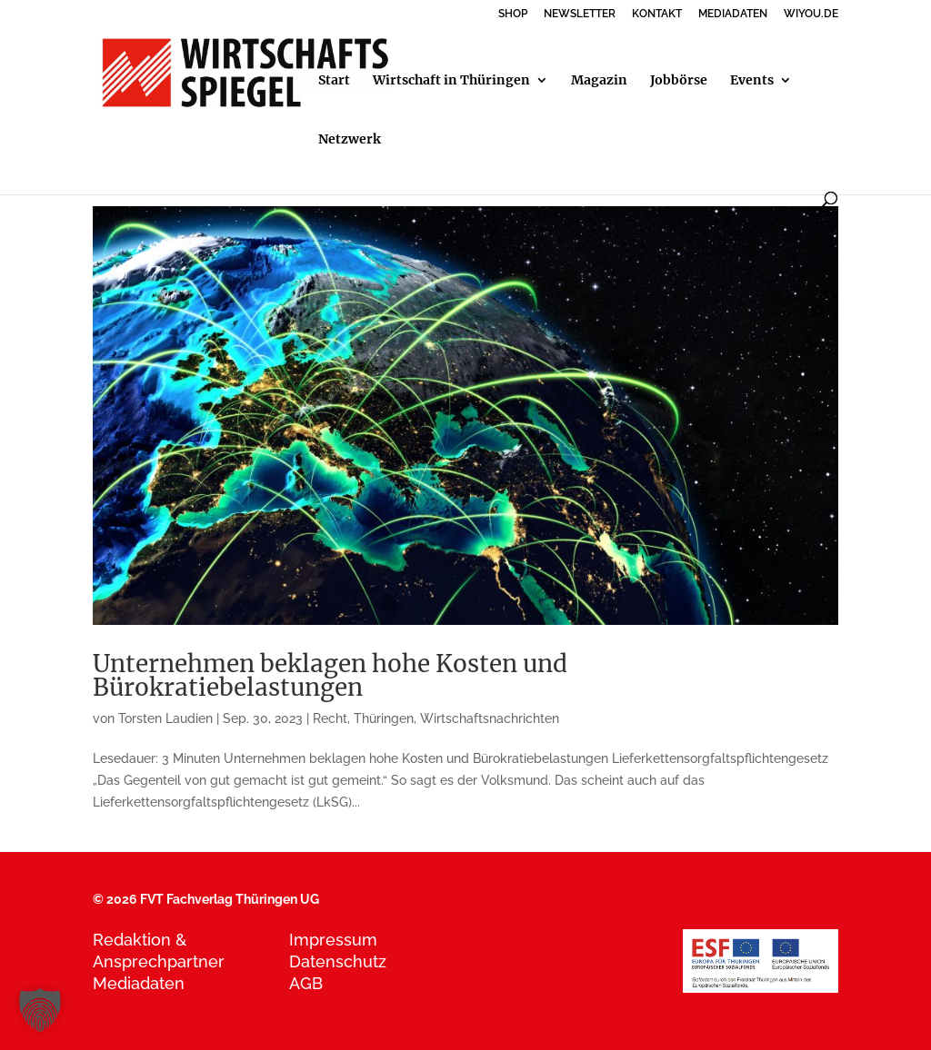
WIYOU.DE (811, 14)
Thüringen (384, 718)
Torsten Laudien (165, 718)
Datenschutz (337, 961)
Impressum (333, 939)
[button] (40, 1010)
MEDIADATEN (732, 14)
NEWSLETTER (580, 14)
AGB (306, 983)
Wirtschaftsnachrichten (489, 718)
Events (752, 81)
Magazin (599, 81)
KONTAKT (657, 14)
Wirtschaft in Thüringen (451, 81)
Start (334, 81)
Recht (330, 718)
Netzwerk (349, 140)
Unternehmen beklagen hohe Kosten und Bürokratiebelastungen (330, 675)
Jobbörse (678, 81)
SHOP (512, 14)
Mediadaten (139, 983)
